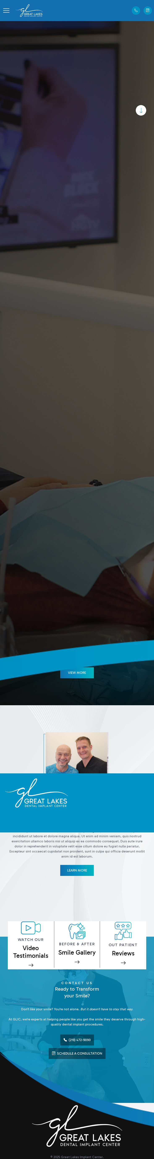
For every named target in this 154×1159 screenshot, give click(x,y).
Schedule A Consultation (77, 1053)
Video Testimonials (30, 951)
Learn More (77, 870)
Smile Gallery (77, 952)
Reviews (123, 953)
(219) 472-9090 (77, 1040)
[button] (6, 10)
